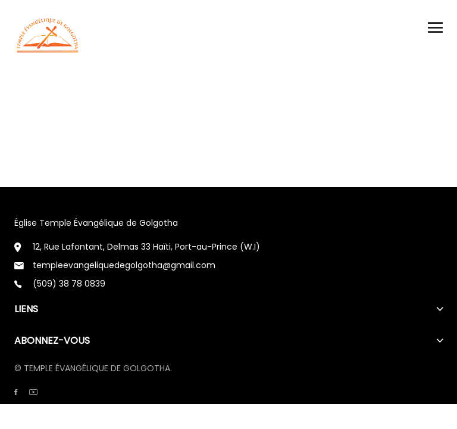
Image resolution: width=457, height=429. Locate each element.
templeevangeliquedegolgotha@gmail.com (124, 265)
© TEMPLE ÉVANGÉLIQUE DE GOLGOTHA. (93, 368)
